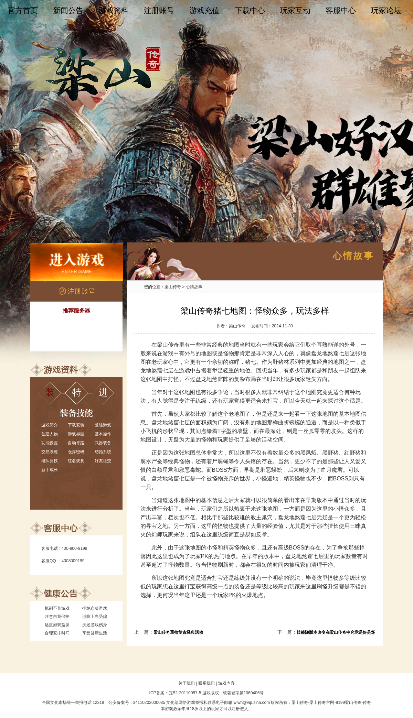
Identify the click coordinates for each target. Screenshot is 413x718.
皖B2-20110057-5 (185, 692)
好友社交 (103, 460)
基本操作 (103, 434)
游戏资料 (113, 10)
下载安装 (76, 425)
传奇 (367, 702)
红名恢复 (76, 460)
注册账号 (159, 10)
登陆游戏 (103, 425)
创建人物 (49, 434)
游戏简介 (49, 425)
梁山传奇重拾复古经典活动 (178, 632)
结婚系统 (103, 451)
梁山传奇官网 (321, 702)
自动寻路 (76, 442)
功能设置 (49, 442)
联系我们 (206, 683)
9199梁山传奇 (348, 702)
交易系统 (49, 451)
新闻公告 (68, 10)
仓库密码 (76, 451)
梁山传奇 (173, 286)
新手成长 (49, 469)
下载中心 (250, 10)
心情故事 (194, 286)
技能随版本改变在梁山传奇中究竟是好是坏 (336, 632)
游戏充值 (204, 10)
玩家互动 (295, 10)
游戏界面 (76, 434)
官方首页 (23, 10)
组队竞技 (49, 460)
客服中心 (341, 10)
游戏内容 (226, 683)
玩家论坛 (386, 10)
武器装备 (103, 442)
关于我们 (186, 683)
